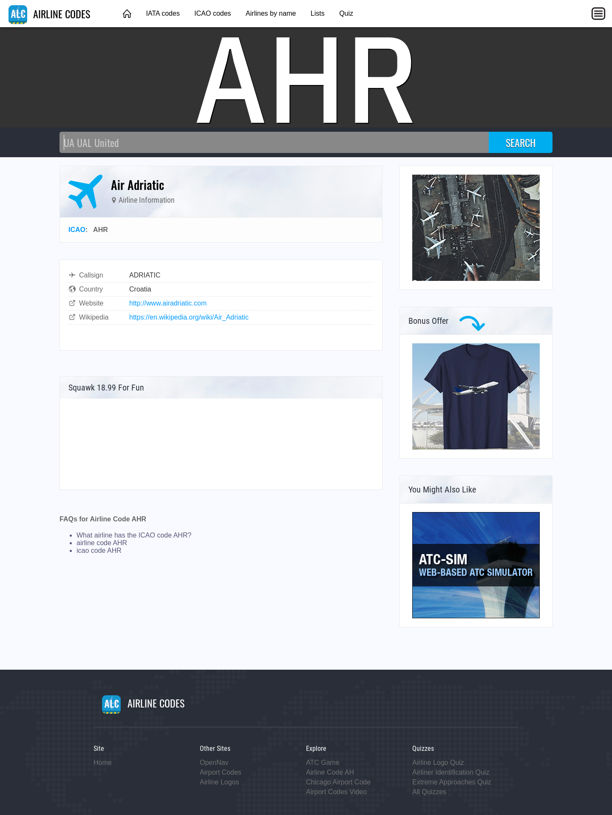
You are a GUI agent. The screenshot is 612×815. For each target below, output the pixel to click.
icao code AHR (99, 550)
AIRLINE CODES (49, 13)
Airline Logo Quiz (438, 762)
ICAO (76, 229)
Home (103, 762)
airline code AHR (101, 542)
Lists (318, 13)
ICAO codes (212, 13)
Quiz (346, 13)
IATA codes (162, 13)
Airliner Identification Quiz (450, 772)
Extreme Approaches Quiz (451, 782)
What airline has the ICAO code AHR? (133, 535)
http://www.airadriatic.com (168, 303)
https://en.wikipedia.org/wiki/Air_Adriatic (189, 317)
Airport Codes (220, 772)
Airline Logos (219, 782)
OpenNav (214, 762)
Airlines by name (271, 13)
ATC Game (323, 762)
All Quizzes (429, 791)
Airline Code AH (330, 772)
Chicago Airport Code (338, 782)
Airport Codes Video (336, 791)
